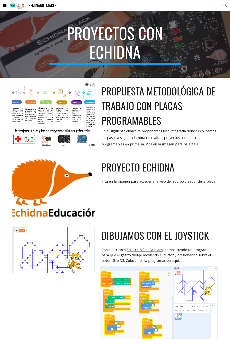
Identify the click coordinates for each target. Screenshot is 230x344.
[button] (4, 5)
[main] (115, 44)
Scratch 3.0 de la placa (145, 249)
